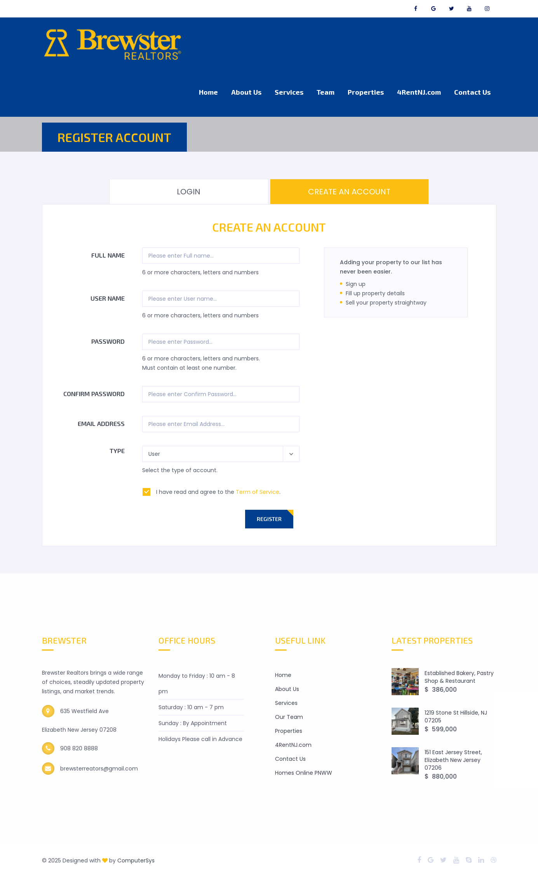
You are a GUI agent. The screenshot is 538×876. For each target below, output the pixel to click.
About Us (246, 92)
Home (208, 92)
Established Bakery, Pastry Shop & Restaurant (459, 677)
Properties (366, 92)
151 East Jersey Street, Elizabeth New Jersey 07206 (453, 760)
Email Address (101, 423)
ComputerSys (136, 860)
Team (325, 92)
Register (269, 519)
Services (289, 92)
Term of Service (257, 492)
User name (108, 298)
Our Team (289, 717)
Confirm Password (94, 393)
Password (108, 341)
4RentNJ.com (419, 92)
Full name (108, 255)
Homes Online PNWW (303, 773)
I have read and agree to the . (218, 492)
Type (117, 450)
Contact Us (472, 92)
